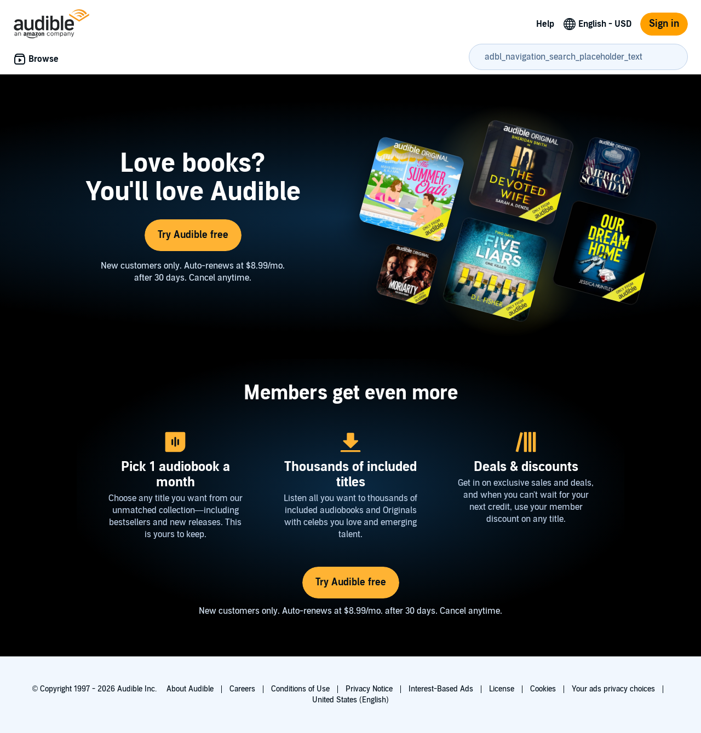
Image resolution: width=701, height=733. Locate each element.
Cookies (543, 689)
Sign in (664, 24)
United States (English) (350, 700)
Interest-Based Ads (441, 689)
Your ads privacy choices (613, 689)
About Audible (190, 689)
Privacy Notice (369, 689)
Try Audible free (193, 235)
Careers (242, 689)
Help (545, 24)
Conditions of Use (300, 689)
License (501, 689)
